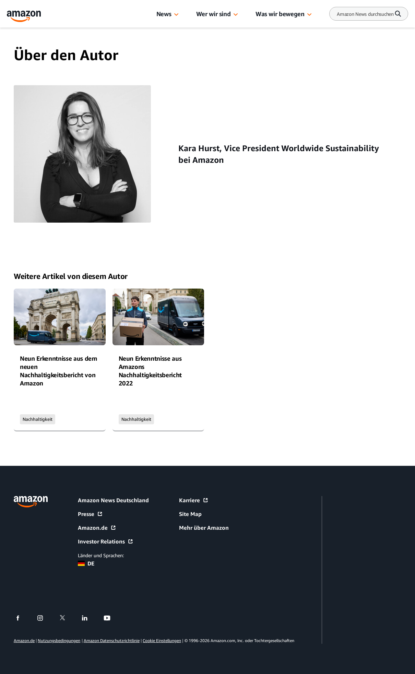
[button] (176, 15)
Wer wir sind (213, 14)
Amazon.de (97, 527)
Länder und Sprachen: (101, 555)
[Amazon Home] (24, 16)
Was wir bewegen (280, 14)
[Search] (365, 14)
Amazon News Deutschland (113, 500)
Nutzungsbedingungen (59, 640)
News (163, 14)
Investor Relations (105, 541)
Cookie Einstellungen (162, 640)
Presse (90, 513)
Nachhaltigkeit (37, 419)
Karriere (194, 500)
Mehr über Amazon (204, 527)
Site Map (190, 513)
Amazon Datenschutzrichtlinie (112, 640)
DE (86, 563)
